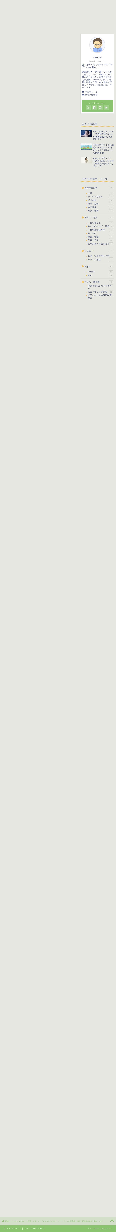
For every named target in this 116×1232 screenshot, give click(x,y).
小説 (100, 193)
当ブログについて (13, 1228)
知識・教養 (100, 210)
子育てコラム (100, 223)
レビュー (69, 26)
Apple (99, 266)
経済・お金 (10, 38)
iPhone (100, 271)
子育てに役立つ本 (100, 230)
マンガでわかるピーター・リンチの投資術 (46, 144)
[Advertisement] (56, 117)
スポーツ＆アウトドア (100, 256)
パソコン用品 (100, 259)
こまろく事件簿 (91, 26)
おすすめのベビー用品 (100, 226)
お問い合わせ (91, 95)
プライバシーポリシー (33, 1228)
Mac (100, 275)
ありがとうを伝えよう (100, 243)
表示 (53, 346)
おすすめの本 (47, 26)
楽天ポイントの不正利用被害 (100, 296)
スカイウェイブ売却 (100, 292)
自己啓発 (100, 207)
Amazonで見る (45, 259)
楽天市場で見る (45, 266)
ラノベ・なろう (100, 196)
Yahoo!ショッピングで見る (45, 273)
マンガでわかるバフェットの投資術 (47, 768)
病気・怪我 (100, 237)
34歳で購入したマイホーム (100, 286)
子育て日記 (100, 240)
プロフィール (91, 92)
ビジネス (100, 200)
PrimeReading (26, 211)
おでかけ (100, 233)
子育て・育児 (23, 26)
